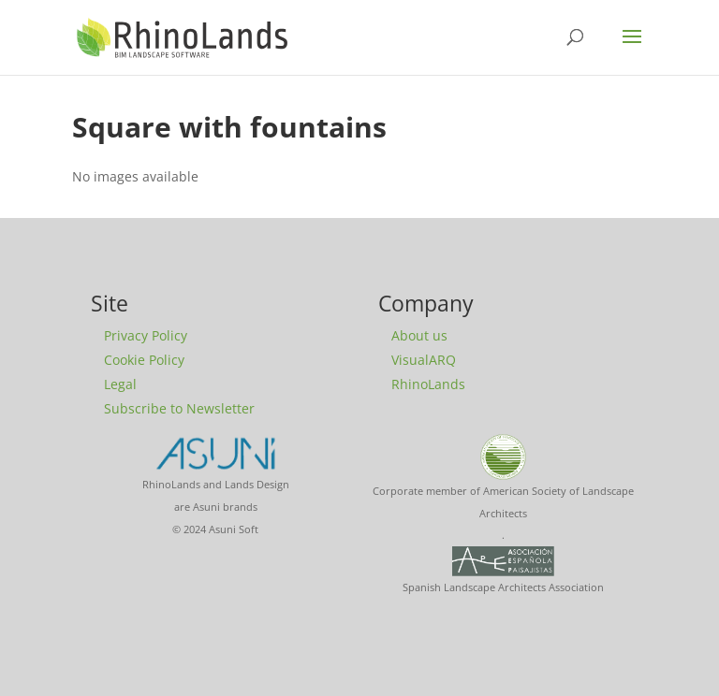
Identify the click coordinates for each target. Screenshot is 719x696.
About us (419, 335)
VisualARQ (423, 360)
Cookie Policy (144, 360)
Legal (120, 384)
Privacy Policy (145, 335)
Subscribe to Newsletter (179, 408)
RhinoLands (428, 384)
